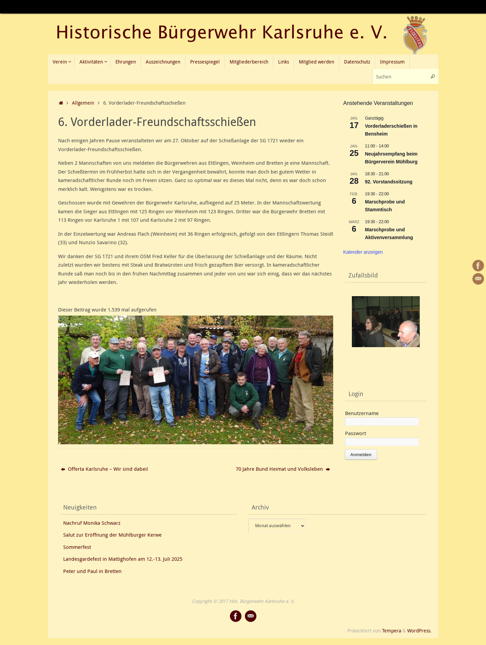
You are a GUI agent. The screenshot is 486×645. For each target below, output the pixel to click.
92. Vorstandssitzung (389, 181)
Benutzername (362, 413)
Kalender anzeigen (363, 252)
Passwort (355, 433)
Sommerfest (77, 546)
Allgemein (83, 103)
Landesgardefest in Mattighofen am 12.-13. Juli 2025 (122, 558)
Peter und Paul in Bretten (92, 571)
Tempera (391, 631)
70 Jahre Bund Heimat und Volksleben (283, 468)
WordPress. (419, 631)
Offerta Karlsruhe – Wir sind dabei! (104, 468)
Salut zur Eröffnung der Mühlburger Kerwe (112, 534)
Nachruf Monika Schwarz (92, 522)
